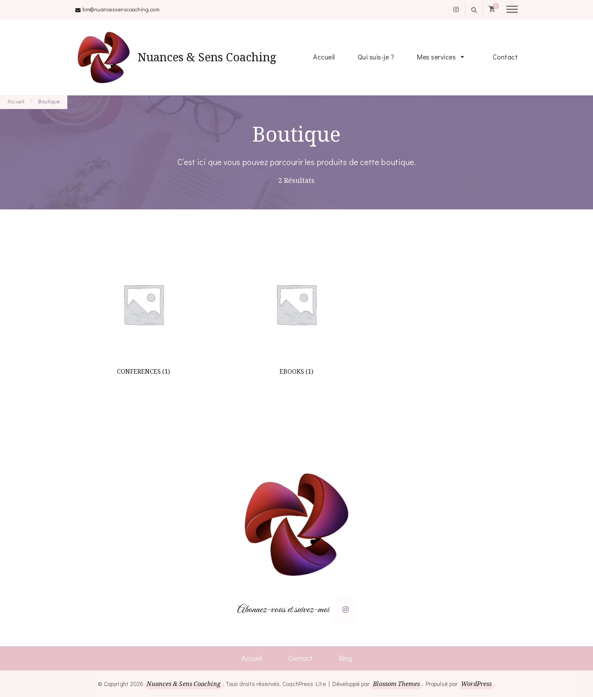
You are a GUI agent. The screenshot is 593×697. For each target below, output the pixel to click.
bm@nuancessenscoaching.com (121, 9)
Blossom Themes (396, 684)
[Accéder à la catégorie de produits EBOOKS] (296, 313)
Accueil (324, 56)
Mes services (436, 56)
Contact (505, 56)
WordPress (476, 684)
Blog (345, 658)
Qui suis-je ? (376, 56)
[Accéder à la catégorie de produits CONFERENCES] (143, 313)
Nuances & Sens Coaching (207, 57)
